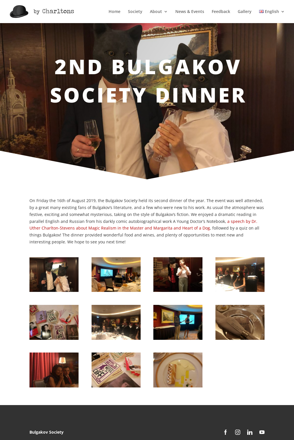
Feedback (221, 12)
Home (114, 12)
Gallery (245, 12)
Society (135, 12)
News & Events (189, 12)
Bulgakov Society (46, 432)
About (156, 12)
